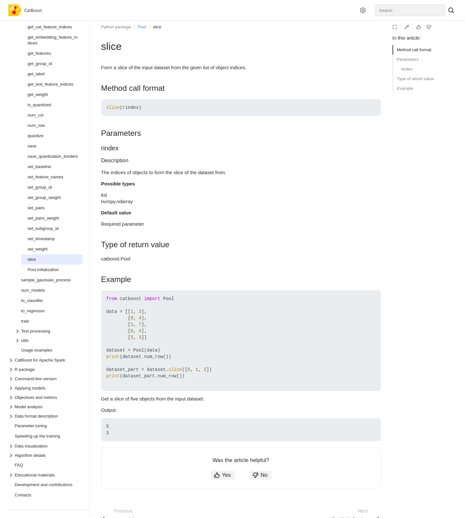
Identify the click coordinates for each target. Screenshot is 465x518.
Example (405, 88)
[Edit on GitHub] (406, 27)
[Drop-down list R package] (45, 369)
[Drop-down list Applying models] (45, 388)
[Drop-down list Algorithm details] (45, 455)
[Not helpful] (428, 27)
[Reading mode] (394, 27)
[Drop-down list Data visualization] (45, 446)
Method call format (414, 49)
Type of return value (415, 78)
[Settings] (363, 10)
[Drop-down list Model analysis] (45, 406)
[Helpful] (418, 27)
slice (157, 26)
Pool (142, 26)
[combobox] (410, 10)
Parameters (408, 59)
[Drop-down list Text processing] (48, 331)
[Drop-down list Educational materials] (45, 475)
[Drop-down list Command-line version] (45, 378)
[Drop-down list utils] (48, 340)
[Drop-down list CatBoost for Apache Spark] (45, 360)
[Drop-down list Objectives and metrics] (45, 397)
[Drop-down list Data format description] (45, 416)
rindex (406, 69)
